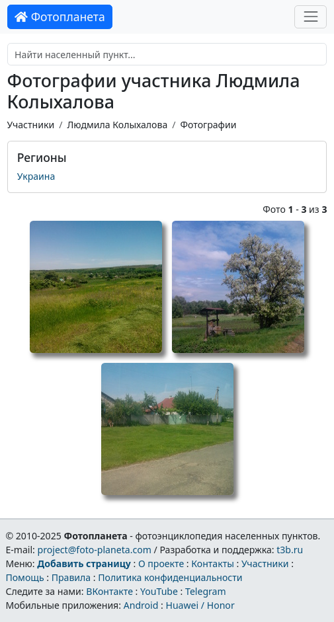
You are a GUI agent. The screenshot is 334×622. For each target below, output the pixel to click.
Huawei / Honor (199, 605)
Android (141, 605)
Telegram (205, 591)
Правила (71, 577)
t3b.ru (289, 549)
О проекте (161, 563)
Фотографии (209, 124)
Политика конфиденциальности (170, 577)
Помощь (24, 577)
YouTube (159, 591)
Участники (31, 124)
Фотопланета (60, 16)
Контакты (212, 563)
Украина (36, 176)
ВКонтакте (109, 591)
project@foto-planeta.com (94, 549)
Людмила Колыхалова (117, 124)
